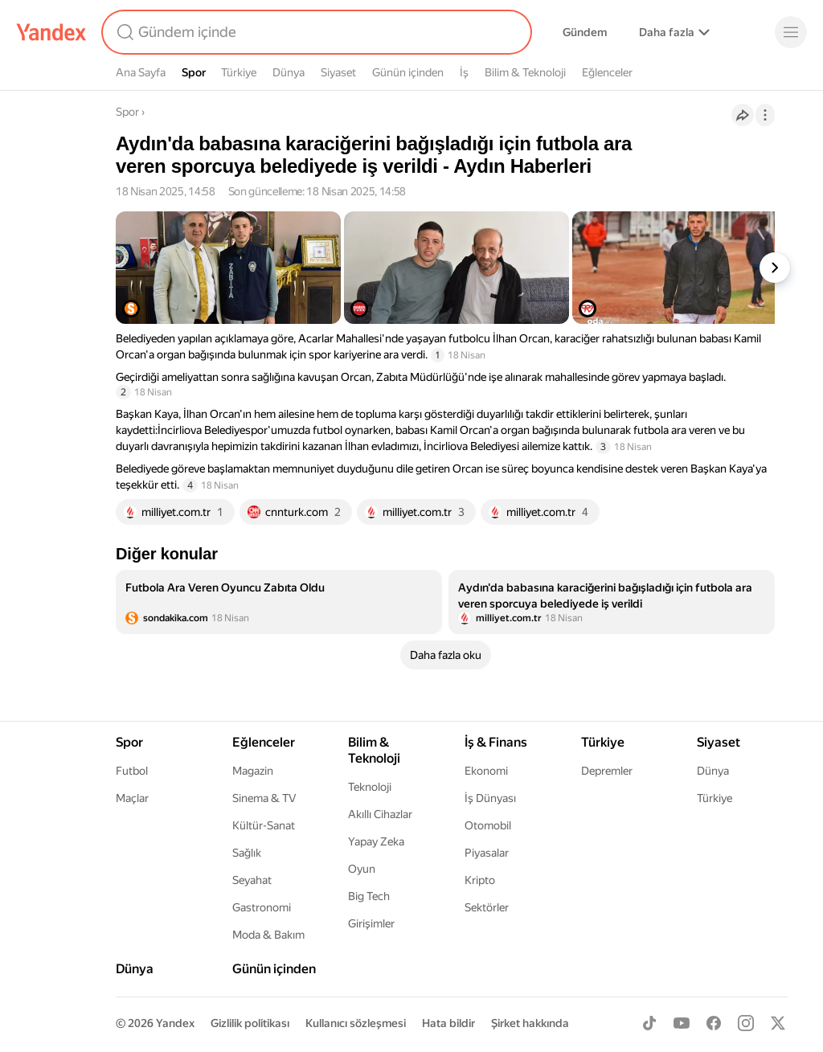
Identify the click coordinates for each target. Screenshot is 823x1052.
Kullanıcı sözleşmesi (355, 1023)
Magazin (252, 770)
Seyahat (252, 880)
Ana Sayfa (141, 72)
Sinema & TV (264, 798)
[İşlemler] (765, 115)
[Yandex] (51, 32)
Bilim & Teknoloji (525, 72)
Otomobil (488, 825)
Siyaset (338, 72)
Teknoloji (369, 786)
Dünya (288, 72)
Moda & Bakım (268, 934)
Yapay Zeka (376, 841)
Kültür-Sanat (263, 825)
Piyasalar (487, 852)
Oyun (361, 868)
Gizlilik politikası (250, 1023)
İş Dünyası (490, 798)
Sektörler (487, 907)
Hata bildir (448, 1023)
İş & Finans (496, 742)
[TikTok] (649, 1023)
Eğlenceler (607, 72)
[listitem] (279, 602)
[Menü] (791, 32)
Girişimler (371, 923)
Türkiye (238, 72)
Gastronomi (261, 907)
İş (464, 72)
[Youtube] (681, 1023)
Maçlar (132, 798)
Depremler (607, 770)
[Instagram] (746, 1023)
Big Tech (369, 896)
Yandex (175, 1023)
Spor (194, 72)
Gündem (585, 32)
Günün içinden (408, 72)
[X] (778, 1023)
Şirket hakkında (530, 1023)
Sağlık (246, 852)
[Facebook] (713, 1023)
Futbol (132, 770)
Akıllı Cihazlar (380, 814)
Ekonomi (486, 770)
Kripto (480, 880)
